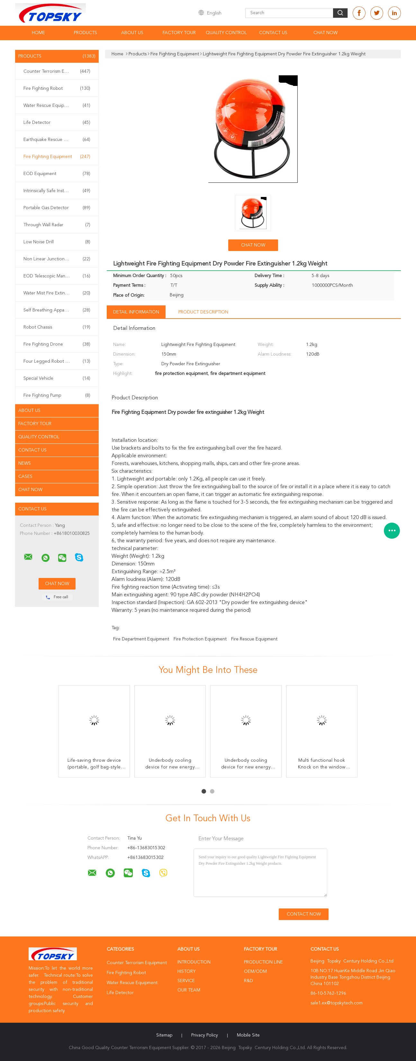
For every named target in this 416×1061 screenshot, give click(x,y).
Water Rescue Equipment (56, 105)
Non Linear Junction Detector (56, 259)
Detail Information (136, 312)
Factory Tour (179, 33)
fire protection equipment (200, 639)
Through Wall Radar (56, 225)
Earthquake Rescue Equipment (56, 139)
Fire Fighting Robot (56, 88)
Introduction (194, 962)
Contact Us (273, 33)
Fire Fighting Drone (56, 344)
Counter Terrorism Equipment (56, 71)
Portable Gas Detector (56, 208)
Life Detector (56, 122)
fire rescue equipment (254, 639)
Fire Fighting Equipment (56, 157)
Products (85, 33)
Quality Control (226, 33)
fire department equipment (141, 639)
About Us (132, 33)
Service (186, 981)
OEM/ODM (255, 971)
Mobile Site (248, 1035)
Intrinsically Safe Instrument (56, 191)
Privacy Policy (204, 1035)
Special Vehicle (56, 378)
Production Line (263, 962)
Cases (25, 476)
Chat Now (325, 33)
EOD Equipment (56, 174)
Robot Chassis (56, 327)
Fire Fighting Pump (56, 395)
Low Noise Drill (56, 242)
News (24, 463)
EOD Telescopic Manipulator (56, 276)
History (186, 971)
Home (38, 33)
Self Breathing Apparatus (56, 310)
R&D (248, 981)
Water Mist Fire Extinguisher (56, 293)
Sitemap (164, 1035)
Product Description (203, 312)
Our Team (188, 990)
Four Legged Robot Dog (56, 361)
